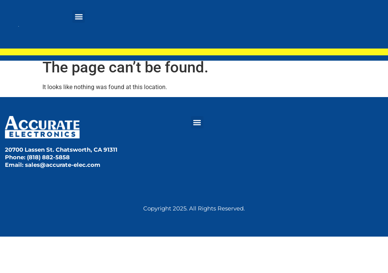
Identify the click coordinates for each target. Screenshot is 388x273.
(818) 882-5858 (48, 157)
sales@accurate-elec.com (62, 164)
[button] (78, 16)
